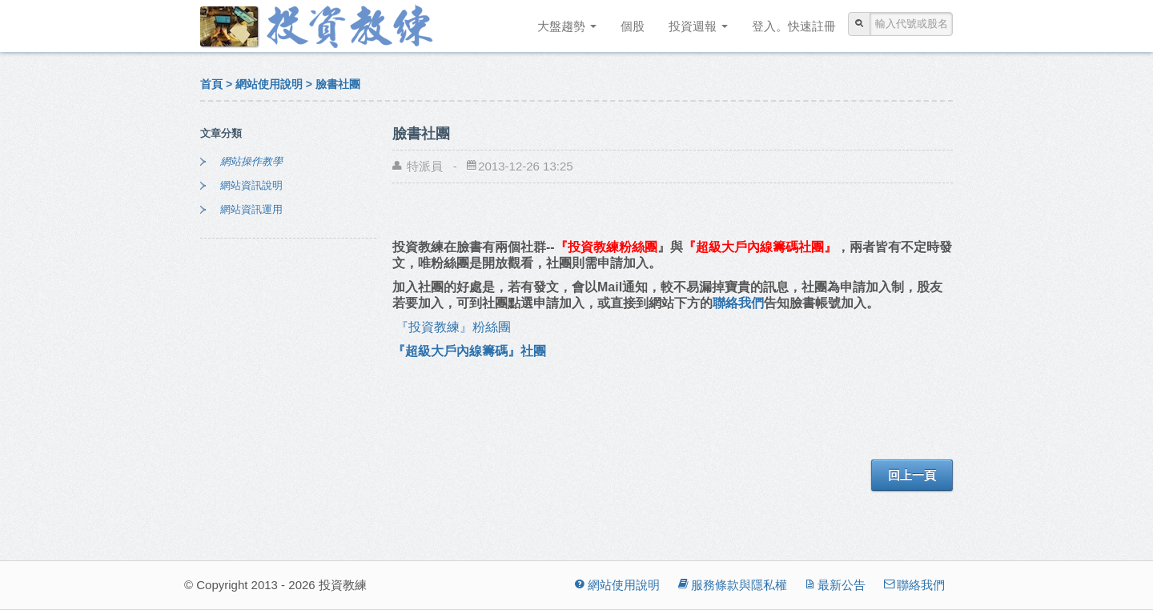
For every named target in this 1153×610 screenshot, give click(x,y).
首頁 (211, 84)
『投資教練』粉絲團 (458, 327)
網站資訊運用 (251, 209)
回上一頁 (912, 475)
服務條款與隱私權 (731, 585)
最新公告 (834, 585)
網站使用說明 (269, 84)
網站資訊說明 (251, 185)
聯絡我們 (738, 303)
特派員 (425, 166)
